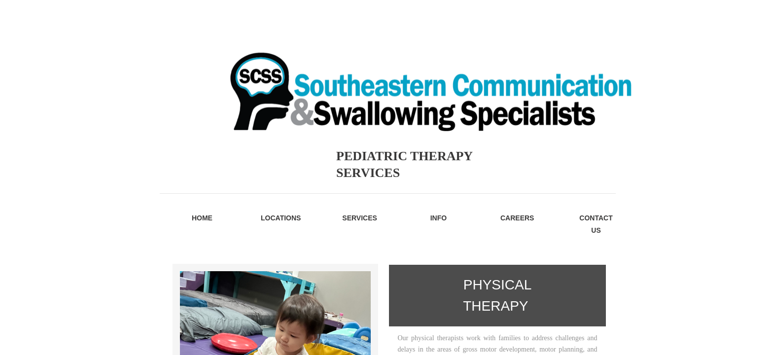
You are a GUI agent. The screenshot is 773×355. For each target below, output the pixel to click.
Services (359, 218)
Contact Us (595, 224)
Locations (281, 218)
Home (202, 218)
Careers (517, 218)
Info (438, 218)
